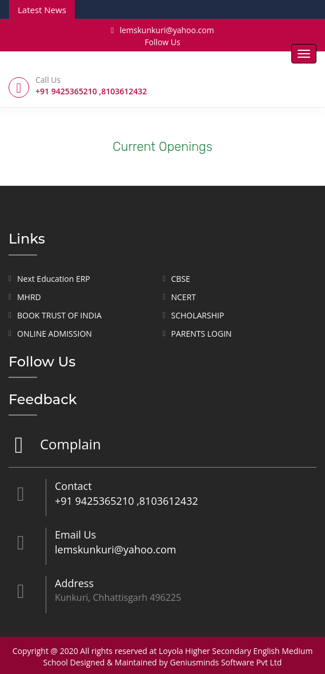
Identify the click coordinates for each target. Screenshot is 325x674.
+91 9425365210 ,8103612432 (126, 501)
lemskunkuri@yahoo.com (162, 30)
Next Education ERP (53, 278)
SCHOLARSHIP (197, 315)
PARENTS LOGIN (201, 333)
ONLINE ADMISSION (54, 333)
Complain (69, 445)
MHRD (29, 297)
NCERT (183, 297)
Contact (73, 486)
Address (74, 583)
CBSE (180, 278)
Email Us (75, 534)
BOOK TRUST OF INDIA (59, 315)
